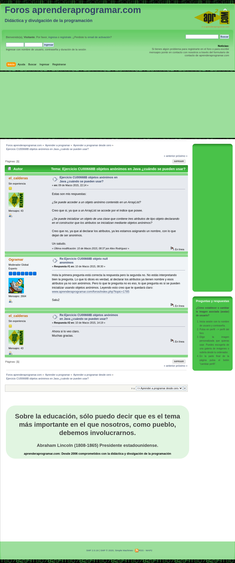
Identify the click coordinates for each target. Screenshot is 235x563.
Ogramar (16, 259)
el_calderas (18, 178)
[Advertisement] (117, 105)
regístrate (65, 37)
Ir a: (133, 388)
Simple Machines (124, 550)
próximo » (181, 155)
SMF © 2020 (106, 550)
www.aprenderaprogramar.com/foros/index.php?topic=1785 (91, 291)
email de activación (99, 37)
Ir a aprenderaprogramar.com (215, 27)
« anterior (169, 155)
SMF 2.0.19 (92, 550)
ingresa (52, 37)
